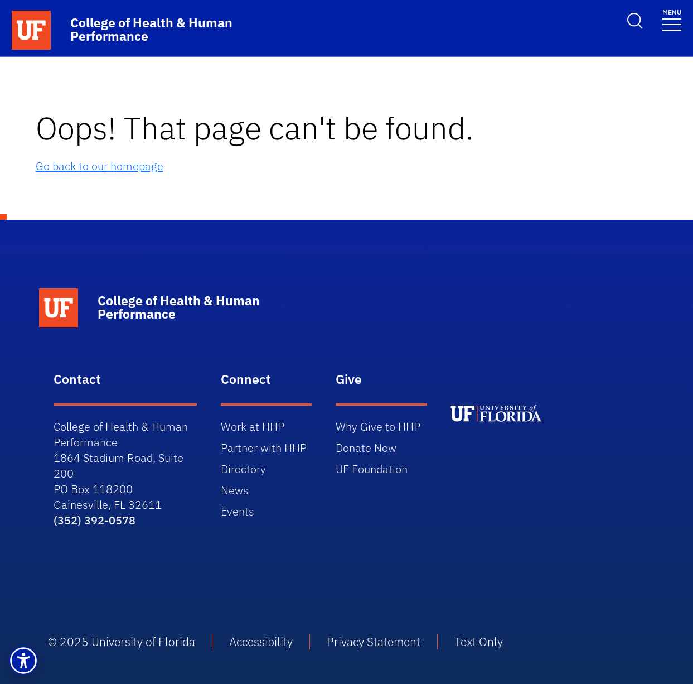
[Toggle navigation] (671, 19)
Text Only (478, 641)
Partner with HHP (264, 447)
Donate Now (366, 447)
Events (237, 511)
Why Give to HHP (378, 426)
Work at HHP (252, 426)
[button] (23, 660)
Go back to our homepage (99, 166)
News (235, 490)
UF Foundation (372, 468)
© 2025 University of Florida (121, 641)
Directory (243, 468)
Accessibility (261, 641)
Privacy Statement (373, 641)
